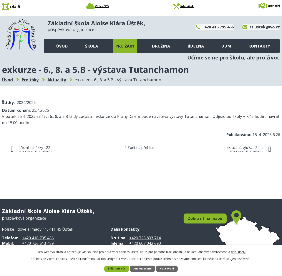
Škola (91, 46)
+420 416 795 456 (38, 237)
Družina (161, 46)
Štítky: (8, 102)
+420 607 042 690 (145, 243)
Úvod (62, 46)
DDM (226, 46)
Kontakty (259, 46)
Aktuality (56, 80)
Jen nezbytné (143, 268)
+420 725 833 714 (145, 237)
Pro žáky (124, 46)
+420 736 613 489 (38, 243)
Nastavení (169, 268)
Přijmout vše (114, 268)
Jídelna (195, 46)
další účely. (238, 251)
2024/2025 (26, 102)
